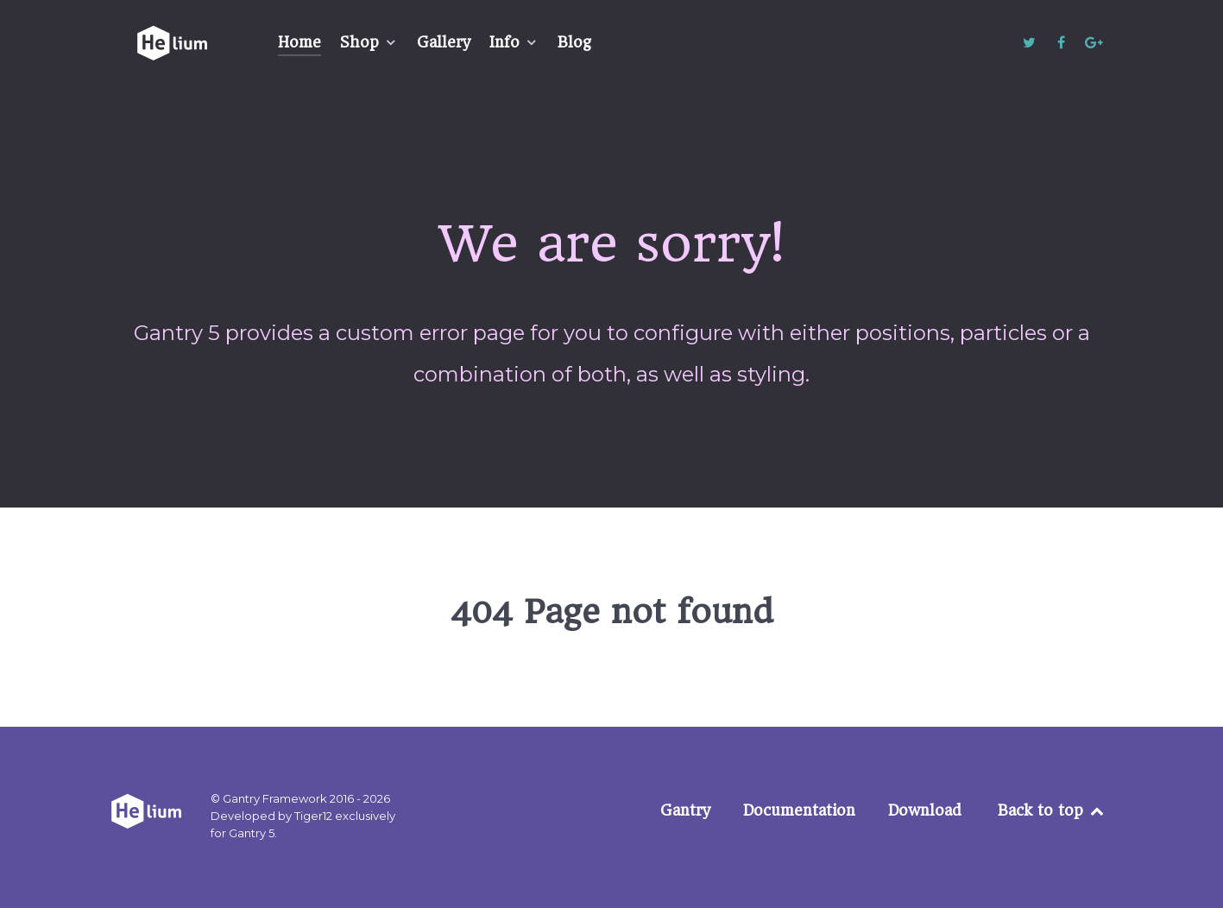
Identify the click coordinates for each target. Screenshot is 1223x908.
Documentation (799, 810)
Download (924, 810)
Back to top (1052, 810)
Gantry (685, 810)
